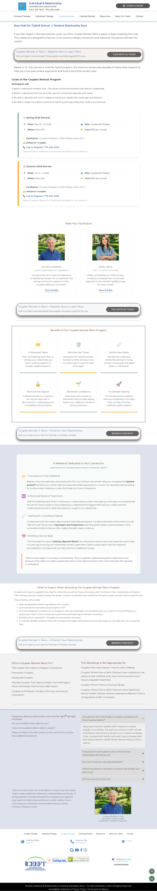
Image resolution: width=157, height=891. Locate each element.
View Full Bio (51, 290)
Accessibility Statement (60, 889)
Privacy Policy (79, 889)
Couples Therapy (22, 16)
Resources (105, 16)
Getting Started (87, 16)
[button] (113, 718)
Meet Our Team (123, 16)
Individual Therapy (44, 16)
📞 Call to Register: (41, 147)
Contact (139, 16)
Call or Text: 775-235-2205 (44, 9)
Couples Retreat (66, 16)
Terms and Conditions (98, 889)
